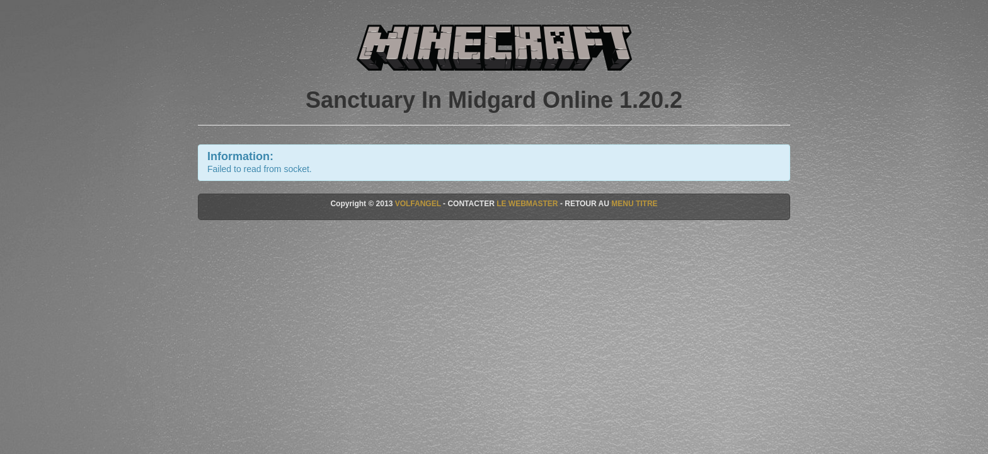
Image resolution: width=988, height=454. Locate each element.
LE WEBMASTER (527, 203)
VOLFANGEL (418, 203)
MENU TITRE (634, 203)
